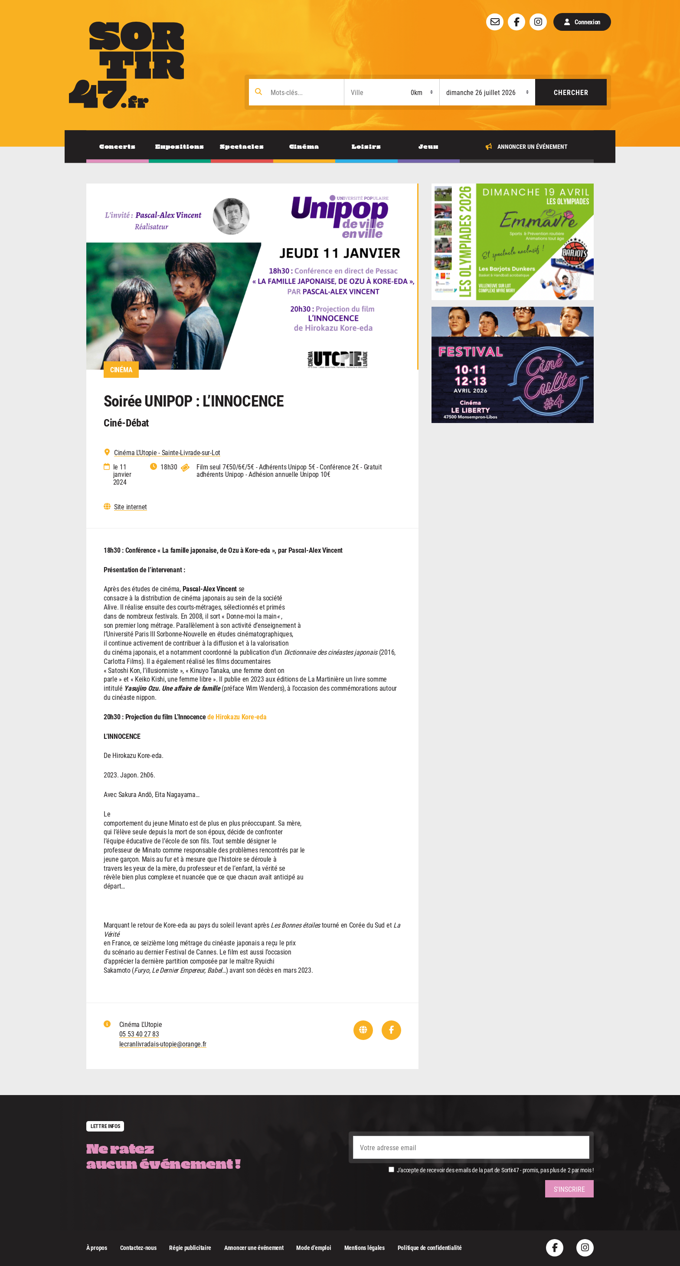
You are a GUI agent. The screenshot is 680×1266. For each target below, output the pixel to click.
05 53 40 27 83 (139, 1033)
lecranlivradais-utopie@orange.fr (162, 1043)
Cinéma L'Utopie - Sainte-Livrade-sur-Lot (167, 452)
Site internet (130, 507)
